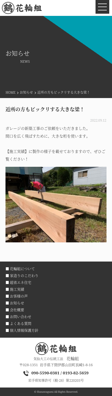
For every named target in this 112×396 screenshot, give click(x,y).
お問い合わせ (20, 316)
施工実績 (17, 289)
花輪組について (22, 268)
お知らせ (26, 92)
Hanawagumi (45, 392)
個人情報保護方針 (24, 330)
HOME (10, 92)
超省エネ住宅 (20, 282)
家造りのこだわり (24, 275)
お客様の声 (19, 296)
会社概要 (17, 309)
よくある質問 (20, 323)
